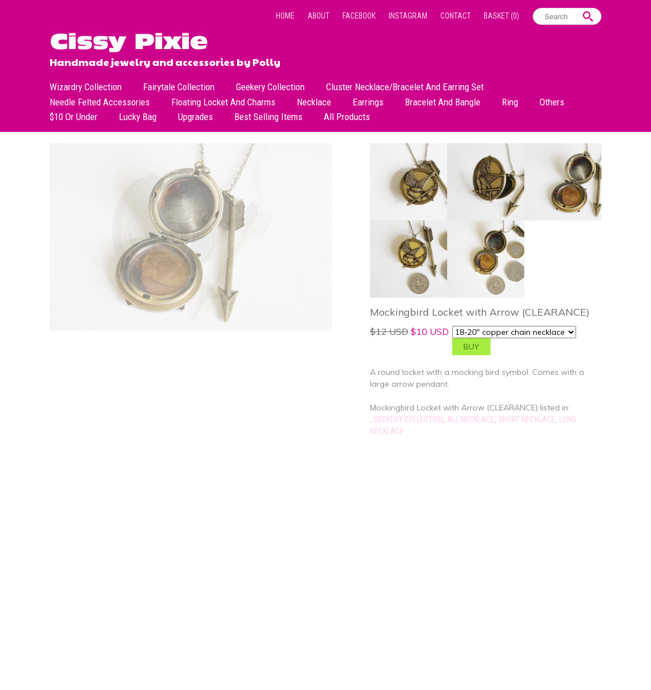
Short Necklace (526, 419)
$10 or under (73, 116)
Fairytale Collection (179, 86)
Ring (510, 102)
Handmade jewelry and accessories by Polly (165, 61)
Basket (501, 15)
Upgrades (195, 116)
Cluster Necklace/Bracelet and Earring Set (405, 86)
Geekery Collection (270, 86)
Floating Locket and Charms (223, 102)
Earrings (368, 102)
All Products (347, 116)
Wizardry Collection (86, 86)
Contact (455, 15)
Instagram (408, 15)
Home (285, 15)
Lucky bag (138, 116)
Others (551, 102)
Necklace (314, 102)
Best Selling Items (268, 116)
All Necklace (470, 419)
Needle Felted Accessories (100, 102)
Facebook (359, 15)
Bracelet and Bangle (442, 102)
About (318, 15)
